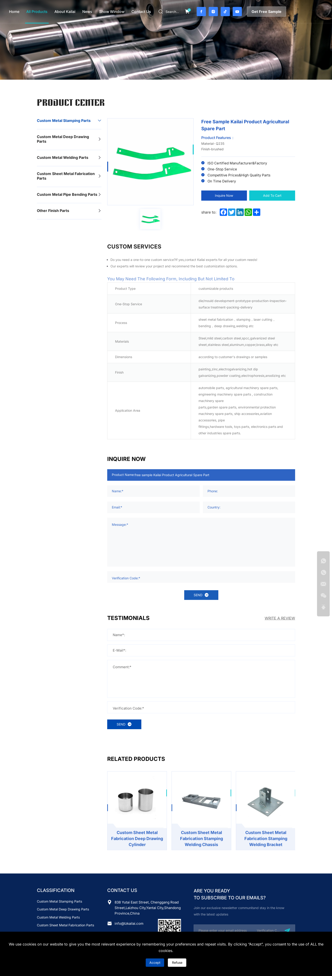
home (14, 11)
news (87, 11)
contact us (141, 11)
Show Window (112, 11)
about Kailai (64, 11)
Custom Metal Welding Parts (62, 157)
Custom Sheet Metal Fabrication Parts (66, 176)
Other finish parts (53, 210)
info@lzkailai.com (129, 923)
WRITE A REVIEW (280, 618)
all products (36, 11)
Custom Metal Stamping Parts (64, 120)
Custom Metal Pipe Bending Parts (67, 194)
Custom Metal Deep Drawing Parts (63, 139)
